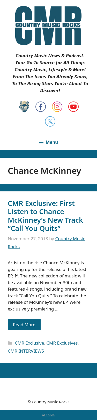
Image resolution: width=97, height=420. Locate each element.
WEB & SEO (48, 415)
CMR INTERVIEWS (26, 351)
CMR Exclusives (62, 343)
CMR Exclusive (29, 343)
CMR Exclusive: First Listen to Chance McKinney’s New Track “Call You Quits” (45, 215)
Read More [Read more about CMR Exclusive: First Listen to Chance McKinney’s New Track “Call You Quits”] (24, 325)
